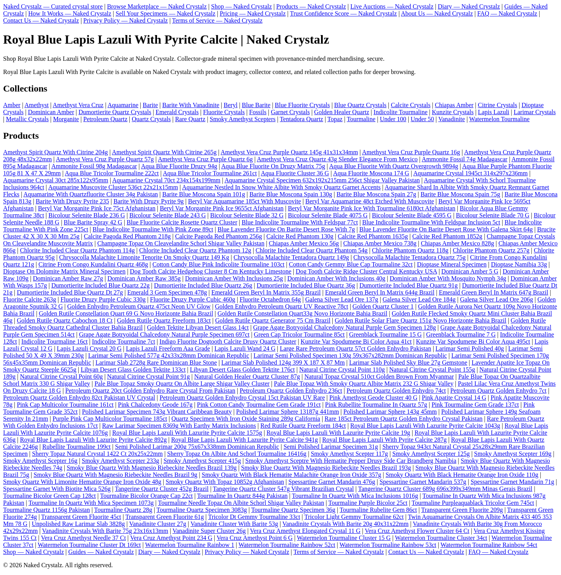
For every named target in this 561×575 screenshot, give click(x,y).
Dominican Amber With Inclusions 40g (336, 278)
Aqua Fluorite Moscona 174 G (371, 173)
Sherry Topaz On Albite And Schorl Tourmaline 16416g (237, 453)
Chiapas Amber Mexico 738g (379, 243)
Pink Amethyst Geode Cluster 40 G (373, 397)
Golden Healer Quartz (341, 112)
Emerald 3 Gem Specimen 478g (167, 292)
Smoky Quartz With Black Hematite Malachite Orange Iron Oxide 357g (291, 474)
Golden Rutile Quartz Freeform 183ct (164, 320)
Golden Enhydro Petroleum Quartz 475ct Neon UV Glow (139, 306)
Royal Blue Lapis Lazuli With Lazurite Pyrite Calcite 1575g (187, 432)
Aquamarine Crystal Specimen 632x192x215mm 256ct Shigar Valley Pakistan (322, 180)
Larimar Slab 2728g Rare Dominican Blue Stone (156, 362)
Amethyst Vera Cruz (78, 105)
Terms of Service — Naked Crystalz (217, 20)
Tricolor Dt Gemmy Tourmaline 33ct (254, 516)
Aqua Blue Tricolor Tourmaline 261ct (210, 173)
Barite (150, 105)
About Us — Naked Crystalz (437, 13)
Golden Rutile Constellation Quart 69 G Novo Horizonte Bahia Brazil (126, 313)
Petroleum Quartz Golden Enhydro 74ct (396, 390)
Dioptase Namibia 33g (519, 264)
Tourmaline (361, 119)
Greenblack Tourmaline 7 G (461, 334)
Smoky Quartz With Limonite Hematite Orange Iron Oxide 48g (82, 481)
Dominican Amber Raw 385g (144, 278)
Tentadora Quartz (301, 119)
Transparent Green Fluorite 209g (462, 509)
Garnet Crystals (290, 112)
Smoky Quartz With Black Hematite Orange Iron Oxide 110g (462, 474)
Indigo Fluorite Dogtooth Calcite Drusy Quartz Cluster (227, 341)
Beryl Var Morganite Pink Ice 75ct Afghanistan (96, 208)
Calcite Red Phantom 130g (299, 236)
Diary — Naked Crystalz (469, 6)
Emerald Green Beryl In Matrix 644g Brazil (379, 292)
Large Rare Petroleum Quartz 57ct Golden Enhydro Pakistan (355, 348)
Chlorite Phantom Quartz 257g (491, 250)
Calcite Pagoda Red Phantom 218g (127, 236)
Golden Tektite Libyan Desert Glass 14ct (198, 327)
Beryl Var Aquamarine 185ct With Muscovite (244, 201)
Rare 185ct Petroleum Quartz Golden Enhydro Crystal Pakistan (404, 418)
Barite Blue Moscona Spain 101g (203, 194)
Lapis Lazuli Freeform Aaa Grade (168, 348)
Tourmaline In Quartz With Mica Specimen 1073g (90, 502)
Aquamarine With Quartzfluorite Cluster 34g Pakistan (90, 194)
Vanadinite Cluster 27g (157, 523)
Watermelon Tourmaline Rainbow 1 (189, 544)
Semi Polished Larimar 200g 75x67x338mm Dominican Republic (197, 446)
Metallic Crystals (27, 119)
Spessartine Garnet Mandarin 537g (422, 481)
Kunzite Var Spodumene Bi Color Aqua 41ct (356, 341)
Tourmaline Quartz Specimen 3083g (202, 509)
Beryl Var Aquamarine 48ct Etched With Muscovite (369, 201)
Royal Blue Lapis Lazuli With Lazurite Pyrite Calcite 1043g (425, 425)
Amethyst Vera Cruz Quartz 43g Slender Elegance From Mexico (337, 159)
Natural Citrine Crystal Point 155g (432, 369)
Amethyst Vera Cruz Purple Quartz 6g (205, 159)
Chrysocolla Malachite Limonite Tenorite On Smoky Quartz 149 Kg (144, 257)
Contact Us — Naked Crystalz (41, 20)
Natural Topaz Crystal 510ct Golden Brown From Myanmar (379, 376)
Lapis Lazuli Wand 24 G (244, 348)
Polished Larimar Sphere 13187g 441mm (287, 411)
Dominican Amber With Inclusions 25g (234, 278)
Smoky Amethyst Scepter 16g (40, 460)
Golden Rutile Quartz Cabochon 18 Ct (65, 320)
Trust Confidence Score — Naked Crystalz (343, 13)
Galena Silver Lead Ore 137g (341, 299)
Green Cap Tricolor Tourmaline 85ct (299, 334)
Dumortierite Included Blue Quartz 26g (203, 285)
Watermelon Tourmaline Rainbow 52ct (286, 544)
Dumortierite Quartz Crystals (115, 112)
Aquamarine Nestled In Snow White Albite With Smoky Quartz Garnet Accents (281, 187)
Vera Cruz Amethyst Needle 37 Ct (83, 537)
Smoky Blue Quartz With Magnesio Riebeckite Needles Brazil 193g (326, 467)
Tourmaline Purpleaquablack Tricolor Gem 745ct (473, 502)
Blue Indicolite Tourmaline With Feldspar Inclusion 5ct (431, 222)
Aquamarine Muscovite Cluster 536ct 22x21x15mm (113, 187)
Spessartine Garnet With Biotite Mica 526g (57, 488)
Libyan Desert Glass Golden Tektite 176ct (242, 369)
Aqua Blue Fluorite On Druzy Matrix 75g (273, 166)
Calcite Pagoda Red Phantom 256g (218, 236)
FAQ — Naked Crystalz (507, 13)
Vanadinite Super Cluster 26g (209, 530)
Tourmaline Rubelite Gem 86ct (378, 509)
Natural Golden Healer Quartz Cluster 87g (247, 376)
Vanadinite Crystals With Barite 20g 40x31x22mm (345, 523)
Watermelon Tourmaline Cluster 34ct (441, 537)
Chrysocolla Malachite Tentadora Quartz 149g (291, 257)
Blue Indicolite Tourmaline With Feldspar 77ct (300, 222)
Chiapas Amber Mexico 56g (304, 243)
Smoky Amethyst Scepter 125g (431, 453)
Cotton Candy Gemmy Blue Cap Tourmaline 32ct (351, 264)
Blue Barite (256, 105)
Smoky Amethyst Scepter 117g (349, 453)
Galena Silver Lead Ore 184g (419, 299)
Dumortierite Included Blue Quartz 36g (306, 285)
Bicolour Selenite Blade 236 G (86, 215)
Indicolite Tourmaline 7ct (123, 341)
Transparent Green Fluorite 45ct (81, 516)
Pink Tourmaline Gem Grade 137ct (475, 404)
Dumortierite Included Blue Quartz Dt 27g (70, 292)
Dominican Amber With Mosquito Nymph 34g (448, 278)
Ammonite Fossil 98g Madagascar (94, 166)
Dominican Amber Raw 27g (68, 278)
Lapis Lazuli (493, 112)
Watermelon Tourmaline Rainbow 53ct (387, 544)
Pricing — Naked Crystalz (253, 13)
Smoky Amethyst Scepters (242, 119)
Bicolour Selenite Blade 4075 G (327, 215)
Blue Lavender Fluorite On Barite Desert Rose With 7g (286, 229)
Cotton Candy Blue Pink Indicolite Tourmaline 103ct (218, 264)
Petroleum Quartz (105, 119)
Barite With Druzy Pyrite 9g (148, 201)
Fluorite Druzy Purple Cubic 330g (103, 299)
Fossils (257, 112)
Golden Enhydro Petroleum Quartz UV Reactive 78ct (281, 306)
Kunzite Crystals (453, 112)
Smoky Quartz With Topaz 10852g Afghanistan (225, 481)
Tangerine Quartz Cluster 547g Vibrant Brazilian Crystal (283, 488)
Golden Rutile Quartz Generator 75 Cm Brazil (272, 320)
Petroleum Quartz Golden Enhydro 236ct (291, 390)
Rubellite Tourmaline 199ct (76, 446)
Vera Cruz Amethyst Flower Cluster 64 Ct (417, 530)
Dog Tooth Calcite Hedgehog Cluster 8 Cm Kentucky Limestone (210, 271)
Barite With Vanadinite (190, 105)
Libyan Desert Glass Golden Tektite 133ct (133, 369)
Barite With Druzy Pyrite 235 (72, 201)
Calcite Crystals (410, 105)
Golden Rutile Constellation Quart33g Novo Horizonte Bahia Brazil (302, 313)
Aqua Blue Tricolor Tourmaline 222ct (112, 173)
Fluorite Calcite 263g (29, 299)
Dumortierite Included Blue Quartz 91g (408, 285)
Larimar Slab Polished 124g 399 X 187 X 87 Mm (283, 362)
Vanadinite (451, 119)
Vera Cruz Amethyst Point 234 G (171, 537)
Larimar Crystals (534, 112)
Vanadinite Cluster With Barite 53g (234, 523)
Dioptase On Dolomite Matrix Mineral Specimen (64, 271)
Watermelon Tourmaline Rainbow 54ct (489, 544)
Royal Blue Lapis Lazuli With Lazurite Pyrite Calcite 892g (93, 439)
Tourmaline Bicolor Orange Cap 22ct (146, 495)
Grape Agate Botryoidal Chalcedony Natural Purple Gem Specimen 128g (344, 327)
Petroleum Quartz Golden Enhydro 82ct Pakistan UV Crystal (79, 397)
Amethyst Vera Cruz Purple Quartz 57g (105, 159)
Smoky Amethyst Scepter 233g (120, 460)
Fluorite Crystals (224, 112)
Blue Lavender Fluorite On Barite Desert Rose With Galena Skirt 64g (446, 229)
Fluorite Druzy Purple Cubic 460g (192, 299)
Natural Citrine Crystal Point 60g (61, 376)
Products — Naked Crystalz (311, 6)
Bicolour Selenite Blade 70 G (492, 215)
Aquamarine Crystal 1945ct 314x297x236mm (470, 173)
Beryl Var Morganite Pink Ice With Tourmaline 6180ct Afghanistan (371, 208)
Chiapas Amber (454, 105)
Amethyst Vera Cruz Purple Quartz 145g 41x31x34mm (289, 152)
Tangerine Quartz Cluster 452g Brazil (162, 488)
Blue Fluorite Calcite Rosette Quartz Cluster (182, 222)
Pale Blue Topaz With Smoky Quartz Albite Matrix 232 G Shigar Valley (363, 383)
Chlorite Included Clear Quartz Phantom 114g (77, 250)
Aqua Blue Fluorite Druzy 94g (179, 166)
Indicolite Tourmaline (401, 112)
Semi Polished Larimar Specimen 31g (331, 446)
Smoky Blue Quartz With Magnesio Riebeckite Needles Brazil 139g (151, 467)
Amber (11, 105)
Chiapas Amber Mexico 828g (457, 243)
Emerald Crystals (177, 112)
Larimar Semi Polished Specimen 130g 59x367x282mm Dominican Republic (350, 355)
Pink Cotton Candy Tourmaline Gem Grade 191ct (259, 404)
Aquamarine (123, 105)
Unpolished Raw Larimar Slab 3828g (78, 523)
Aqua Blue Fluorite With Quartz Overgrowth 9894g (393, 166)
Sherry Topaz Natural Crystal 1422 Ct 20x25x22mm (97, 453)
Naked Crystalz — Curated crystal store (52, 6)
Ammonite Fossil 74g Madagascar (464, 159)
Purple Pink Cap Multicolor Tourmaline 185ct (110, 418)
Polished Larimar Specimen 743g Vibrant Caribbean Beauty (156, 411)
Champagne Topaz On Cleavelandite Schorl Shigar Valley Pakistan (181, 243)
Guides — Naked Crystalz (101, 552)
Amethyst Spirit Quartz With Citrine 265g (164, 152)
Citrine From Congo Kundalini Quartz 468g (93, 264)
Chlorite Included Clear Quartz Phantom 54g (311, 250)
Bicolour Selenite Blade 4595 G (412, 215)
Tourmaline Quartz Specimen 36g (293, 509)
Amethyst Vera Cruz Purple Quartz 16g (411, 152)
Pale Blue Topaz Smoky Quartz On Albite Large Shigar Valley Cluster (181, 383)
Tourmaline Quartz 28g (123, 509)
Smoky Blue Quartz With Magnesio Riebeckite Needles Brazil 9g (115, 474)
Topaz (334, 119)
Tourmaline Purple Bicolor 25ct (368, 502)
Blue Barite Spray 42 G (93, 222)
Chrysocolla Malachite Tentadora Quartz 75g (409, 257)
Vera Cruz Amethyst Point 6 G (255, 537)
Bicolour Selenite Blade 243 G (167, 215)
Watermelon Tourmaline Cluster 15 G (344, 537)
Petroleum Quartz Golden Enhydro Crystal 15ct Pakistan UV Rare (242, 397)
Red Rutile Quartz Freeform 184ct (303, 425)
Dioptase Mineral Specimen (452, 264)
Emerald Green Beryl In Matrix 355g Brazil (266, 292)
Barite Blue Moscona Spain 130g (290, 194)
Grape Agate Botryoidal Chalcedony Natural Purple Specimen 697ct (164, 334)
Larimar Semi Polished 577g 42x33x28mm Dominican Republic (168, 355)
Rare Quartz (190, 119)
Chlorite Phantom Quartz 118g (410, 250)
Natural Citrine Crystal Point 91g (148, 376)
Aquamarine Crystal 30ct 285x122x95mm (55, 180)
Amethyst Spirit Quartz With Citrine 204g (55, 152)
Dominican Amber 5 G (469, 271)
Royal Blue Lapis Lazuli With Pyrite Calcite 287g (384, 439)
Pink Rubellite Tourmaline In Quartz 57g (376, 404)
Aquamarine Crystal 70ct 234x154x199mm (166, 180)
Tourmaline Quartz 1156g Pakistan (46, 509)
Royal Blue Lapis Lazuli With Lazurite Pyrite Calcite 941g (244, 439)
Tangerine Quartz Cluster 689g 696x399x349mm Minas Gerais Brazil (445, 488)
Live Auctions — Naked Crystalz (391, 6)
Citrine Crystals (497, 105)
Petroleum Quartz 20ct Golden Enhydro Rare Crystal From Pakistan (150, 390)
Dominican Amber (51, 112)
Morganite (66, 119)
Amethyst (37, 105)
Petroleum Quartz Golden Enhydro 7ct (498, 390)
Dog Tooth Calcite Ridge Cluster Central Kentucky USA (366, 271)
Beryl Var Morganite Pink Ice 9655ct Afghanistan (222, 208)
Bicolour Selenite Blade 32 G (247, 215)
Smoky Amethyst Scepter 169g (513, 453)
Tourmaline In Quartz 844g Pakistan (242, 495)
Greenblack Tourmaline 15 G (385, 334)
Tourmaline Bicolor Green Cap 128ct (49, 495)
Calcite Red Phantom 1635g (373, 236)
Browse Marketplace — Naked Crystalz (157, 6)
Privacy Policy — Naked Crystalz (125, 20)
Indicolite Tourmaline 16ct (54, 341)
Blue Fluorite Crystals (302, 105)
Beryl (231, 105)
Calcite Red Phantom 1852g (447, 236)
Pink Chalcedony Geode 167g (155, 404)
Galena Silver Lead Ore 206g (496, 299)
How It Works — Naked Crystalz (69, 13)
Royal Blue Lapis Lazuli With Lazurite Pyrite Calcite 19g (338, 432)
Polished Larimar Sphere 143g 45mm (390, 411)
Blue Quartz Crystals (360, 105)
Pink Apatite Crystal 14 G (454, 397)
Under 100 (393, 119)
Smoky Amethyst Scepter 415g (202, 460)
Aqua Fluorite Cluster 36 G (295, 173)
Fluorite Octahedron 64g (270, 299)
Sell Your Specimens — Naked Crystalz (165, 13)
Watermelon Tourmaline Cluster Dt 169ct (89, 544)
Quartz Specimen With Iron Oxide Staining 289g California (245, 418)
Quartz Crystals (151, 119)
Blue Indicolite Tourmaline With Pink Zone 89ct (153, 229)
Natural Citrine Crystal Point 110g (342, 369)
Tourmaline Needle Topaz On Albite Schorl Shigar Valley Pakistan (241, 502)
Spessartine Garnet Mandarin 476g (331, 481)
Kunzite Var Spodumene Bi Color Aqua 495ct (473, 341)
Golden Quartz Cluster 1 (383, 306)
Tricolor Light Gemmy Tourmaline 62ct (354, 516)
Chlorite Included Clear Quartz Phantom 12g (195, 250)
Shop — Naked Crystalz (241, 6)
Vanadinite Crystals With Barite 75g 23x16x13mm (105, 530)
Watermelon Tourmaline (499, 119)
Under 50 (422, 119)
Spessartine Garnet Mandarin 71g (512, 481)
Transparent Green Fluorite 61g (164, 516)
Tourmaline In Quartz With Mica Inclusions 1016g (355, 495)
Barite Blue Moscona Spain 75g (460, 194)
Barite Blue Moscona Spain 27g (376, 194)
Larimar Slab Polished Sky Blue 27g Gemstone (408, 362)
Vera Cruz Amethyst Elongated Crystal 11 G (305, 530)
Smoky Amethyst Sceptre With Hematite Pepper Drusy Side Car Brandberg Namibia (351, 460)
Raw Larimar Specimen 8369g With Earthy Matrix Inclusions (179, 425)
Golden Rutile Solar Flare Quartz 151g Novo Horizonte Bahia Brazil (420, 320)
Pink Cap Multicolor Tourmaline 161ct (65, 404)
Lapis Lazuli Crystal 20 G (89, 348)
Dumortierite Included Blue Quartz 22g (100, 285)
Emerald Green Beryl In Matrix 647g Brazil (493, 292)
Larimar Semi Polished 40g (470, 348)
